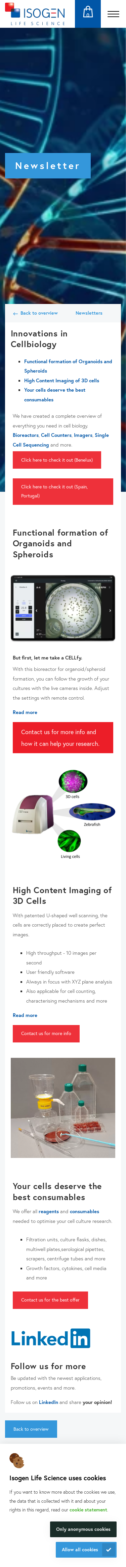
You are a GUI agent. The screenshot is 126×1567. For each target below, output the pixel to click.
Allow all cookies (80, 1549)
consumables (84, 1211)
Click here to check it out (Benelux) (57, 460)
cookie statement (88, 1509)
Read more (25, 712)
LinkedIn (48, 1402)
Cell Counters (56, 435)
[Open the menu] (113, 14)
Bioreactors (26, 435)
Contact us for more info (46, 1033)
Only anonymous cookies (83, 1529)
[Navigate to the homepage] (35, 14)
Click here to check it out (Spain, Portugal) (54, 491)
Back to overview (39, 313)
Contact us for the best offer (50, 1300)
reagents (49, 1211)
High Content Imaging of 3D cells (61, 380)
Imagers (83, 435)
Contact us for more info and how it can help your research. (60, 737)
